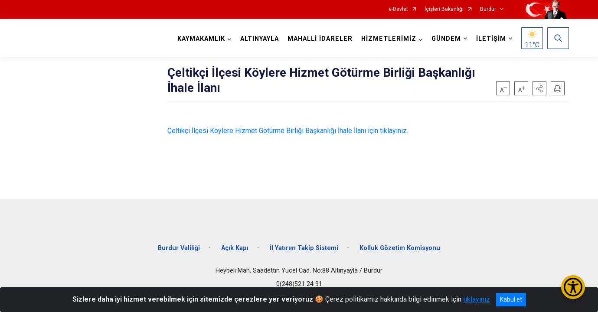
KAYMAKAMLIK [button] (201, 38)
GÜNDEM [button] (446, 38)
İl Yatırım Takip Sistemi (304, 248)
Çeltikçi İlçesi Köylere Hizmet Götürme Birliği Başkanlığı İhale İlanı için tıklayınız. (287, 131)
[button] (539, 88)
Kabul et (511, 299)
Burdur (488, 9)
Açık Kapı (234, 248)
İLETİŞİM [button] (491, 38)
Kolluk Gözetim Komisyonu (399, 248)
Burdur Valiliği (179, 248)
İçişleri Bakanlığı (444, 9)
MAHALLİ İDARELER (320, 38)
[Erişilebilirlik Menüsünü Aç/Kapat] (573, 287)
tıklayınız (476, 299)
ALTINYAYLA (259, 38)
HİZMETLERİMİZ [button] (388, 38)
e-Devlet (398, 9)
